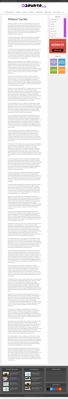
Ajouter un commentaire (36, 375)
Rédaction (31, 12)
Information (25, 12)
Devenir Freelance (13, 1)
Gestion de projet (57, 12)
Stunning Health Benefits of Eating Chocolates (35, 379)
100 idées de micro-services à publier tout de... (14, 379)
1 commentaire (34, 381)
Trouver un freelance (5, 1)
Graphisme (18, 12)
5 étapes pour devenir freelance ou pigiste (14, 390)
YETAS (37, 397)
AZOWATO (41, 397)
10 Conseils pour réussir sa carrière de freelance (14, 373)
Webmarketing (47, 12)
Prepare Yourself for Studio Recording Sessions (36, 390)
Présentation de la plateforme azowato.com (15, 384)
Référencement (39, 12)
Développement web (9, 12)
